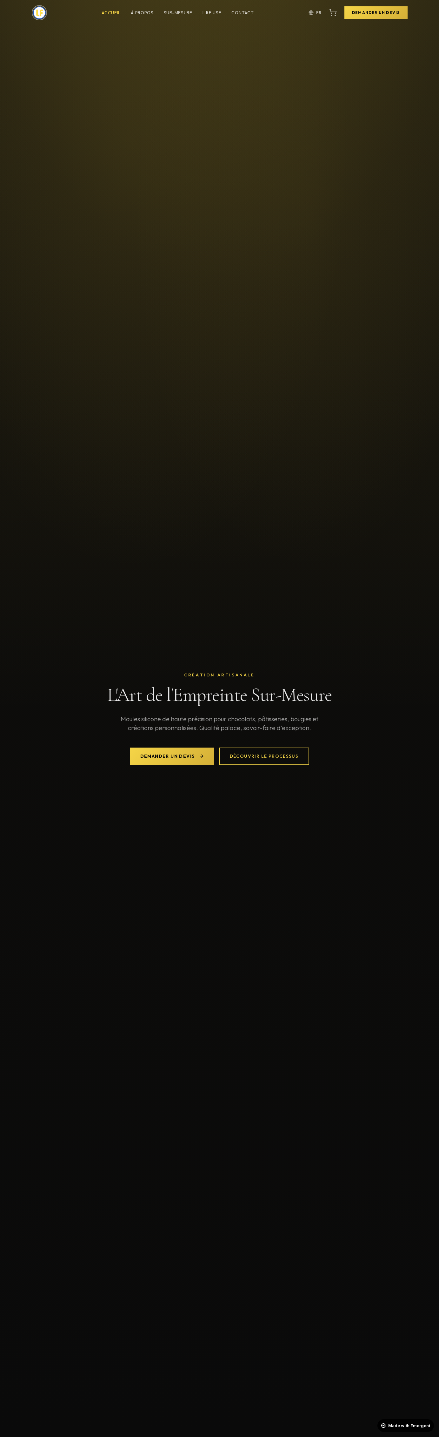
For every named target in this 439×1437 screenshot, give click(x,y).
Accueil (111, 13)
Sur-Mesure (178, 13)
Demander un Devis (376, 12)
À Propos (142, 13)
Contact (242, 13)
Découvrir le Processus (264, 756)
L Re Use (212, 13)
